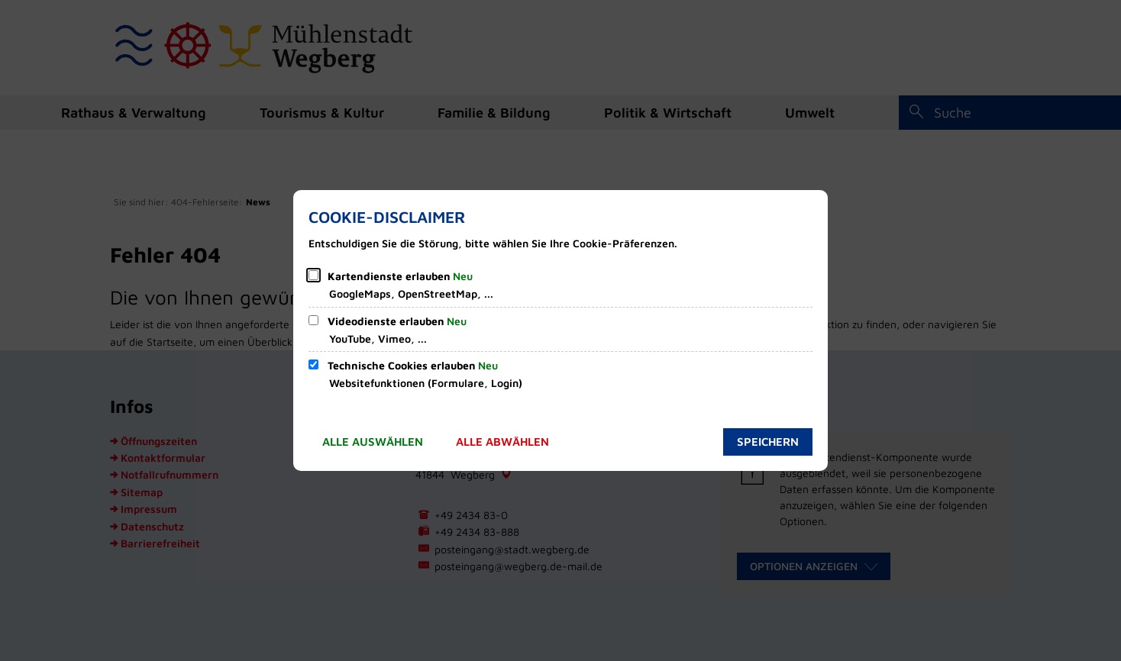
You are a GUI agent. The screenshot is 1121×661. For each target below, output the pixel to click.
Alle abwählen (502, 441)
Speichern (768, 441)
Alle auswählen (372, 441)
